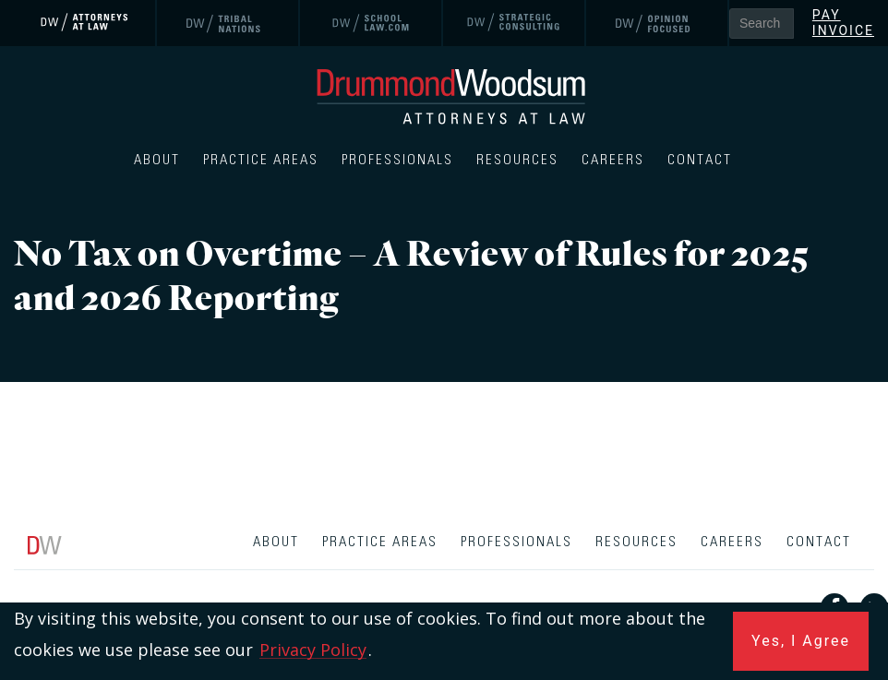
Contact (699, 160)
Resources (517, 160)
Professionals (397, 160)
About (157, 160)
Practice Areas (260, 160)
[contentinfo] (444, 600)
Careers (613, 160)
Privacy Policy (312, 649)
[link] (85, 23)
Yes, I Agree (800, 641)
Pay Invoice (843, 22)
